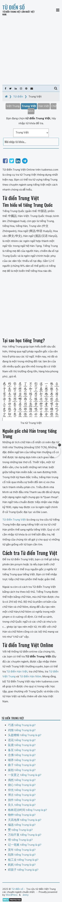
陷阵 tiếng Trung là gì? (22, 855)
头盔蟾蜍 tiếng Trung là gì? (24, 735)
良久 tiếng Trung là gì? (22, 805)
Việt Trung (12, 106)
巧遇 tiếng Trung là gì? (22, 725)
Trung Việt (29, 106)
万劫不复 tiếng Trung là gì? (24, 835)
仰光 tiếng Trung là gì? (22, 790)
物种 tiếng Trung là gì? (22, 815)
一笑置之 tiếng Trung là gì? (24, 775)
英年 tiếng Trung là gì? (22, 850)
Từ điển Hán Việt (16, 671)
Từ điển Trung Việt (11, 11)
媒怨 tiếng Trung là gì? (22, 770)
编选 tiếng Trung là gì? (22, 825)
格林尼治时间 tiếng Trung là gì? (27, 810)
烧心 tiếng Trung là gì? (22, 785)
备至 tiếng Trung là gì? (22, 750)
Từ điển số (13, 7)
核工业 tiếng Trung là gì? (23, 860)
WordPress (12, 895)
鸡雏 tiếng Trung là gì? (22, 730)
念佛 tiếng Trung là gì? (22, 755)
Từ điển (18, 96)
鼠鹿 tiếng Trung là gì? (22, 745)
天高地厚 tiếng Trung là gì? (24, 820)
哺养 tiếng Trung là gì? (22, 760)
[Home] (6, 96)
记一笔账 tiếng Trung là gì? (24, 845)
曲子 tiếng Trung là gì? (22, 765)
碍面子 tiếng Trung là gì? (23, 870)
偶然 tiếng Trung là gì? (22, 780)
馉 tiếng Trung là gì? (20, 840)
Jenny (26, 895)
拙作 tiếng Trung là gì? (22, 800)
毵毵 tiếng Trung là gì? (22, 865)
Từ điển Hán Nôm (30, 676)
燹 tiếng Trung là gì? (20, 830)
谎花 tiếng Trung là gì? (22, 740)
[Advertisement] (31, 50)
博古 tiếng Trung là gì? (22, 795)
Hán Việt (43, 106)
